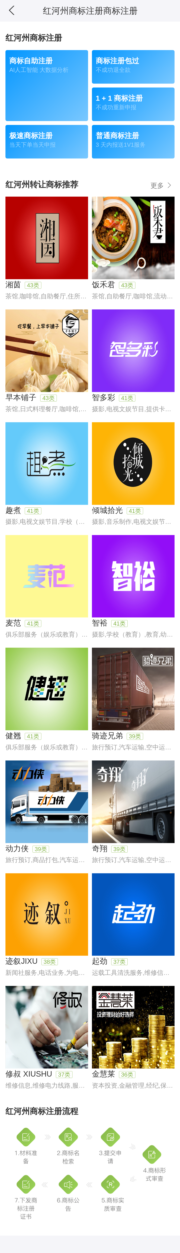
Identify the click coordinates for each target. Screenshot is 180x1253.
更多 (161, 185)
